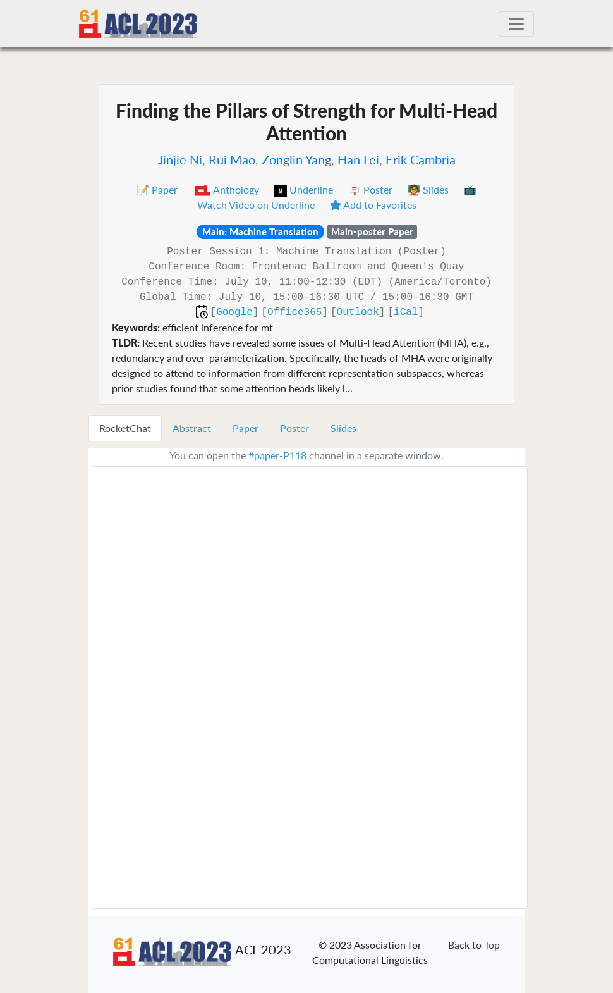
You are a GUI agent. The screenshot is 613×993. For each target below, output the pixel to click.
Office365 (294, 312)
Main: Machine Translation (260, 231)
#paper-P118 (277, 455)
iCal (406, 312)
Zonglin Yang (296, 159)
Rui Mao (232, 159)
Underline (305, 189)
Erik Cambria (420, 159)
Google (234, 312)
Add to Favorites (373, 205)
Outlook (358, 312)
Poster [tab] (294, 428)
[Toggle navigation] (516, 24)
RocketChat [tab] (125, 428)
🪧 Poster (371, 189)
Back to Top (474, 945)
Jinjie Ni (180, 159)
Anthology (227, 189)
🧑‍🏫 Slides (429, 189)
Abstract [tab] (192, 428)
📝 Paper (158, 189)
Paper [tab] (245, 428)
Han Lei (358, 159)
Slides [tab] (343, 428)
